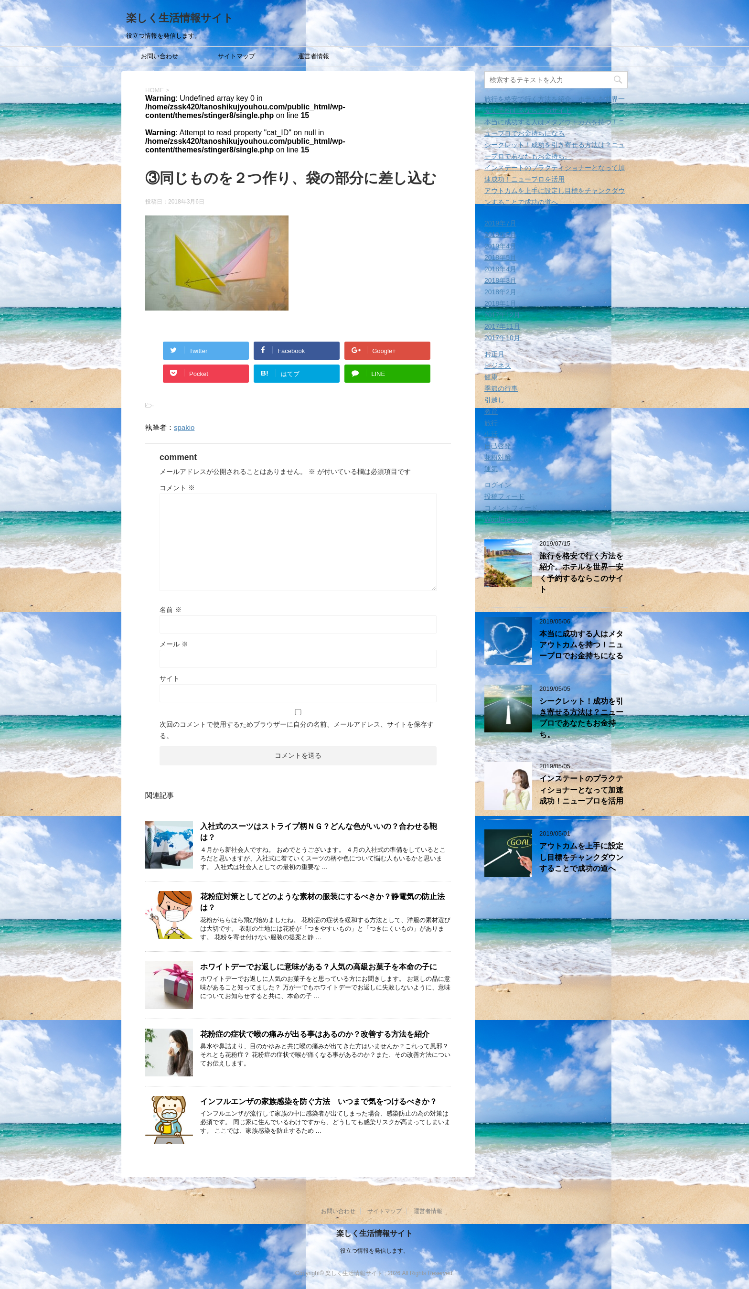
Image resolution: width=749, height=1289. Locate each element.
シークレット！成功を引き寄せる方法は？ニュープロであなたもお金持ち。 (581, 718)
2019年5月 (500, 234)
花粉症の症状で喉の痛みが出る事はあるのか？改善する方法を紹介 (314, 1034)
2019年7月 (500, 223)
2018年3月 (500, 280)
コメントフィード (511, 508)
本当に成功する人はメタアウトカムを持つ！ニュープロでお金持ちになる (581, 645)
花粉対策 (497, 457)
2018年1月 (500, 303)
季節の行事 (501, 388)
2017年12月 (502, 315)
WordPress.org (506, 519)
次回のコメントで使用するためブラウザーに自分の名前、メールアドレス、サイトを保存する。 (297, 730)
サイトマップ (236, 56)
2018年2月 (500, 292)
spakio (184, 427)
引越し (494, 400)
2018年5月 (500, 257)
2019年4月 (500, 246)
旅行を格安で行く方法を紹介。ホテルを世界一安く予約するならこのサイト (581, 572)
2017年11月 (502, 326)
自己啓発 (497, 446)
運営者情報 (313, 56)
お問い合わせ (159, 56)
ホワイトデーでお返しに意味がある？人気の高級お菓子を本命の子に (318, 967)
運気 (491, 469)
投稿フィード (504, 496)
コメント (177, 488)
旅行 (491, 423)
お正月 (494, 354)
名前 (171, 609)
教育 (491, 411)
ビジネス (497, 365)
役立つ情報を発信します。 (374, 1250)
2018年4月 (500, 269)
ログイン (497, 485)
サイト (170, 678)
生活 (491, 434)
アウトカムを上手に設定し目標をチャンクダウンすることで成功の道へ (581, 857)
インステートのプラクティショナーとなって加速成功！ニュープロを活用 (581, 789)
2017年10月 (502, 338)
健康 (491, 377)
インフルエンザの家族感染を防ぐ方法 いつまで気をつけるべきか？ (318, 1101)
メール (174, 644)
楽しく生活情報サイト (180, 18)
